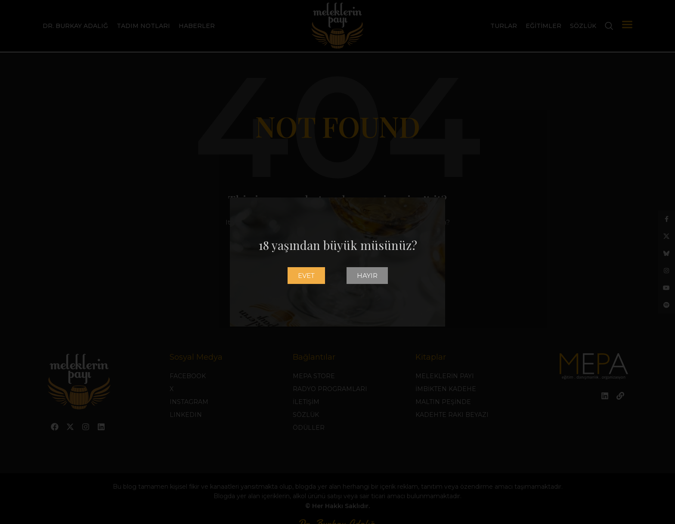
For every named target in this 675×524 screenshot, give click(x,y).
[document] (337, 262)
